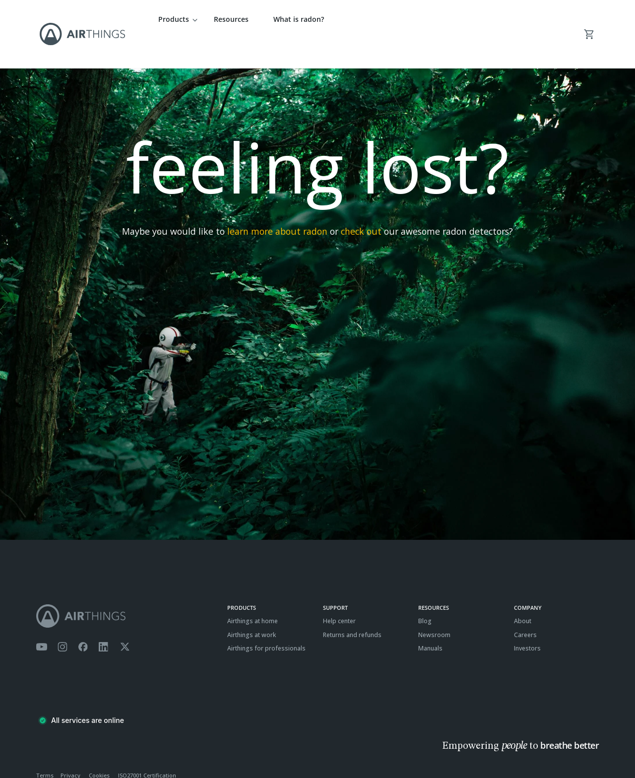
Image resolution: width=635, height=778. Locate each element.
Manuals (430, 619)
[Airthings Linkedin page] (103, 617)
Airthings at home (252, 591)
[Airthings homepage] (126, 586)
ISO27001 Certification (147, 746)
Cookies (99, 746)
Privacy (70, 746)
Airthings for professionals (266, 619)
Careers (525, 605)
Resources (231, 19)
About (522, 591)
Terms (45, 746)
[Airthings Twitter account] (125, 617)
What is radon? (298, 19)
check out (361, 202)
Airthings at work (251, 605)
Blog (425, 591)
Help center (339, 591)
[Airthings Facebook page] (83, 617)
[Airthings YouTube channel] (41, 617)
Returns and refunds (352, 605)
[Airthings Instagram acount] (62, 617)
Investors (527, 619)
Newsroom (434, 605)
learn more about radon (277, 202)
